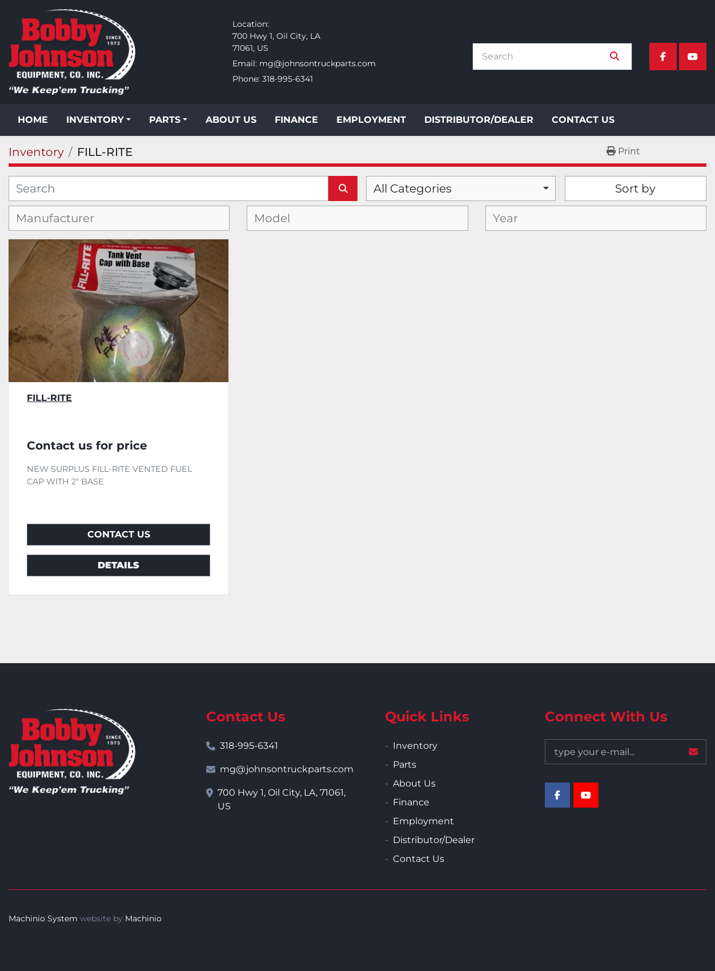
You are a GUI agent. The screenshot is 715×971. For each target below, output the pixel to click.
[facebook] (663, 56)
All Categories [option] (412, 188)
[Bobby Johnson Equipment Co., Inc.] (72, 752)
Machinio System (43, 918)
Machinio (143, 918)
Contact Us (583, 119)
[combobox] (461, 188)
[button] (98, 120)
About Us (231, 119)
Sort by (635, 188)
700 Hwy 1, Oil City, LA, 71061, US (282, 799)
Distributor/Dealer (478, 119)
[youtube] (692, 56)
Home (33, 119)
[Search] (544, 56)
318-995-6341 (287, 79)
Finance (296, 119)
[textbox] (64, 218)
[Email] (625, 751)
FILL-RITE (49, 397)
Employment (371, 119)
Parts (164, 119)
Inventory (95, 119)
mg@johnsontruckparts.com (317, 63)
